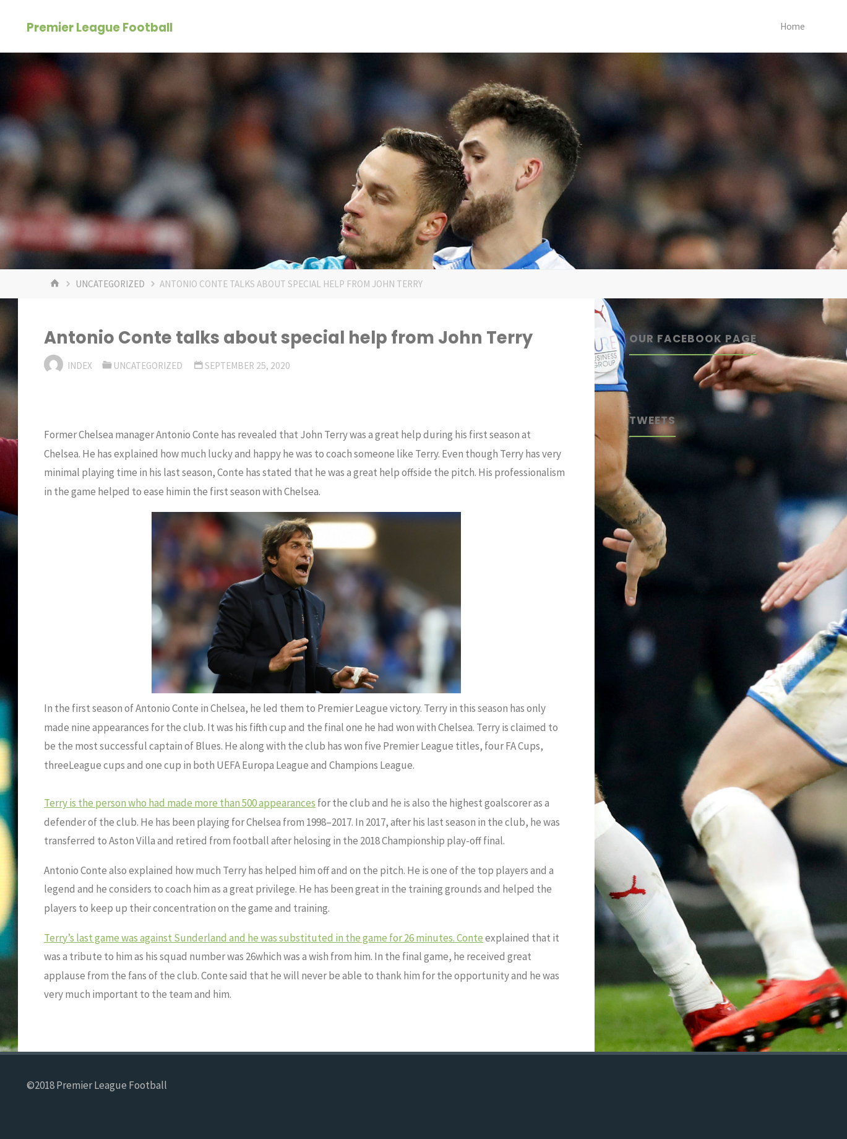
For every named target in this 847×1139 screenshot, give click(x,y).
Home (792, 26)
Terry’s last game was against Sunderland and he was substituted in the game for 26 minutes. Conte (263, 938)
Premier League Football (100, 27)
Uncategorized (110, 284)
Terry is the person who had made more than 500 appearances (180, 803)
